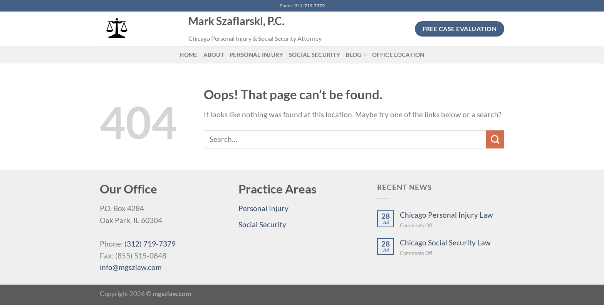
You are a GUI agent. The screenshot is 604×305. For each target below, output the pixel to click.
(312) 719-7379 (150, 243)
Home (189, 54)
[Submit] (495, 139)
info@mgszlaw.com (131, 267)
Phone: (302, 5)
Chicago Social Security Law (445, 242)
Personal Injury (257, 54)
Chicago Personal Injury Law (446, 214)
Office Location (398, 54)
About (214, 54)
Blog (356, 54)
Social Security (315, 54)
